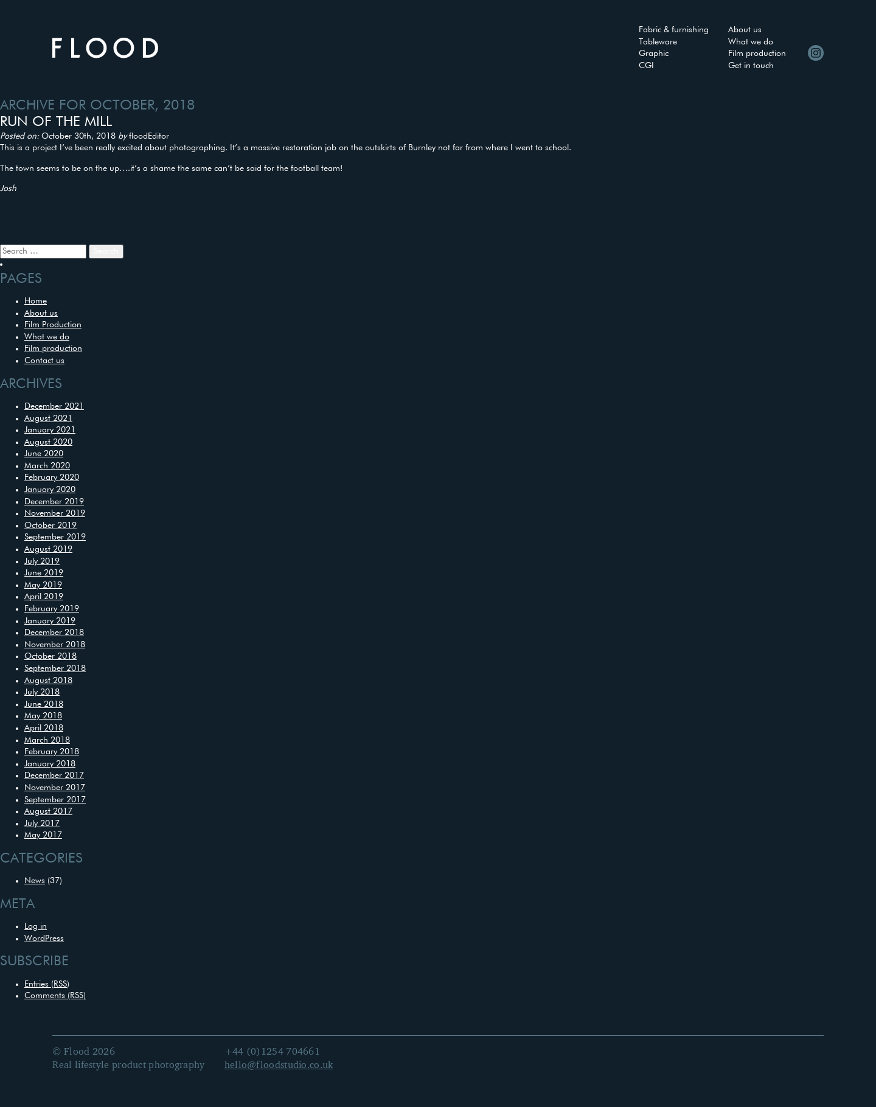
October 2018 (50, 656)
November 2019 (54, 513)
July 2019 (42, 561)
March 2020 (47, 466)
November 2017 (54, 787)
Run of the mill (56, 122)
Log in (35, 926)
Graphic (654, 53)
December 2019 (54, 502)
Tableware (658, 42)
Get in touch (751, 65)
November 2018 (54, 644)
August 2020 (48, 442)
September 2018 (55, 668)
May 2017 (43, 835)
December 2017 (54, 775)
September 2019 (55, 537)
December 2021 (54, 406)
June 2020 (43, 453)
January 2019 (49, 621)
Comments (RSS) (55, 995)
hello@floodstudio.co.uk (278, 1066)
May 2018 (43, 716)
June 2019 (43, 573)
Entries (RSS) (46, 984)
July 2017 (42, 823)
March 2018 (47, 740)
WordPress (44, 938)
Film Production (53, 325)
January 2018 (49, 764)
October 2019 (50, 525)
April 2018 (43, 728)
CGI (646, 65)
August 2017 (48, 811)
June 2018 (43, 704)
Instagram (816, 53)
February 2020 (51, 477)
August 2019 (48, 549)
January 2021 (49, 430)
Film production (757, 53)
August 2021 (48, 418)
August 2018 (48, 680)
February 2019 (51, 609)
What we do (750, 42)
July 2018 (42, 692)
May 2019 (43, 585)
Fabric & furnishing (674, 30)
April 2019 (43, 596)
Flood (105, 48)
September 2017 (55, 800)
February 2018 (51, 752)
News (34, 880)
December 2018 (54, 632)
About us (745, 30)
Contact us (44, 360)
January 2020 (49, 489)
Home (35, 301)
